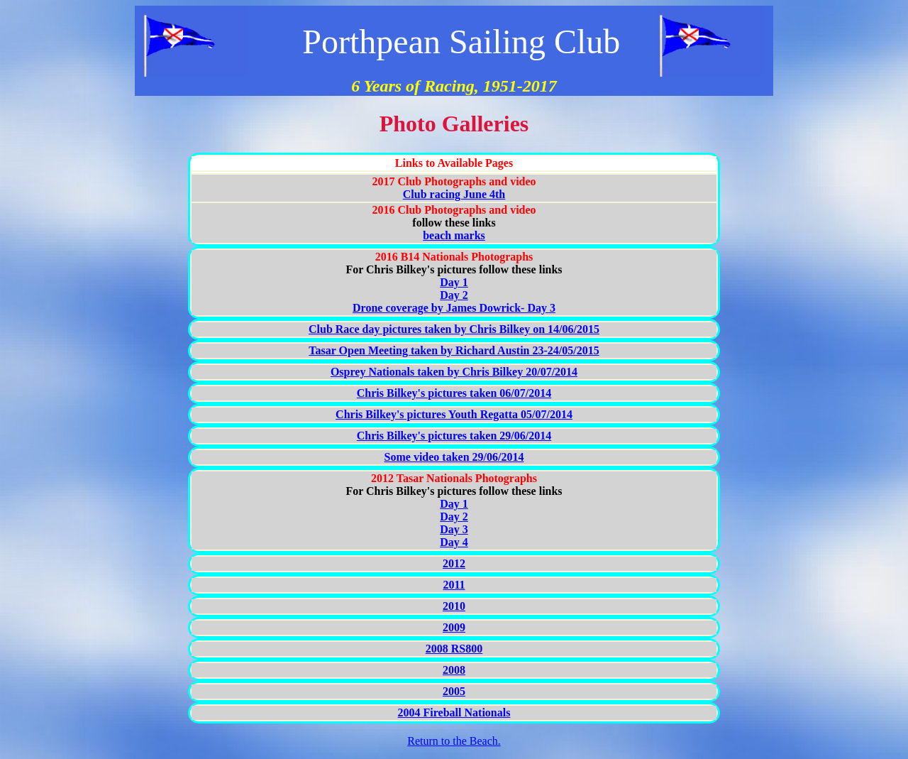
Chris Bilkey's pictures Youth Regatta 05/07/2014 (454, 414)
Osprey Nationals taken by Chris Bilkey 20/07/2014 (454, 372)
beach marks (454, 235)
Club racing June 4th (454, 194)
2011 (454, 585)
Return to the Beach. (454, 741)
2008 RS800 (454, 649)
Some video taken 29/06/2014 (454, 457)
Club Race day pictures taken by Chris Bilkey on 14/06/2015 (454, 329)
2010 (454, 606)
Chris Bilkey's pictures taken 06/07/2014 (454, 393)
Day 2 (454, 295)
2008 (454, 670)
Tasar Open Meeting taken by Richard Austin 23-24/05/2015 (454, 350)
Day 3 (454, 529)
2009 (454, 627)
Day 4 (454, 542)
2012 (454, 563)
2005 (454, 691)
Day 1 (454, 282)
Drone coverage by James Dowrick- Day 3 (454, 308)
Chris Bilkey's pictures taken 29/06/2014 (454, 436)
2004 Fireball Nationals (454, 712)
